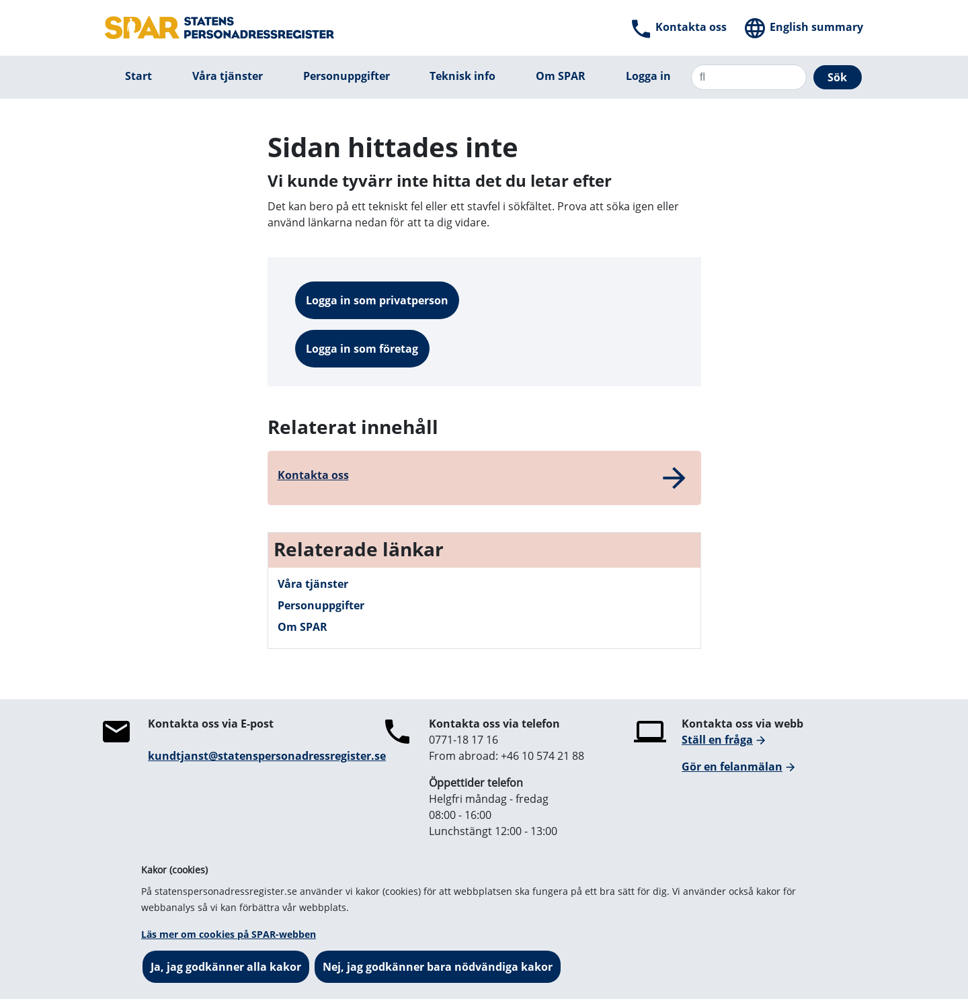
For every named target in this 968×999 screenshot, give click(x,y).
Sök (837, 77)
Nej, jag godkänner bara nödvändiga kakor (438, 966)
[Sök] (749, 77)
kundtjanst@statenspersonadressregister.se (267, 755)
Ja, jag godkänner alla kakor (226, 966)
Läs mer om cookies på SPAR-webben (228, 934)
